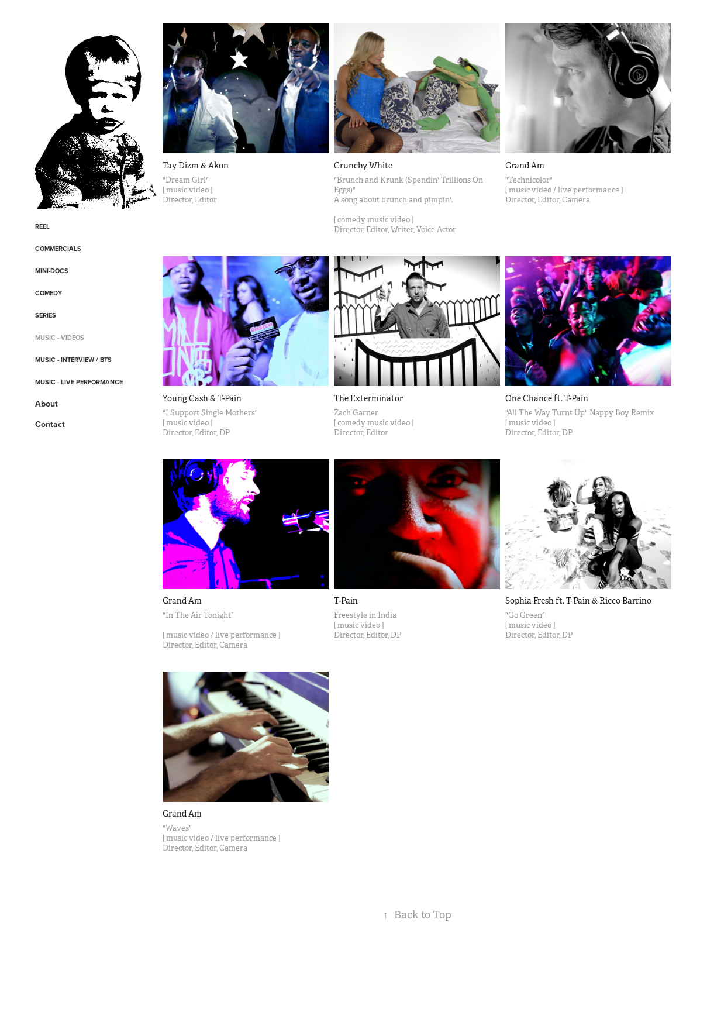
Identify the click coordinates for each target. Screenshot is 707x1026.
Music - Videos (59, 337)
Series (45, 315)
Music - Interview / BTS (73, 359)
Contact (50, 424)
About (46, 403)
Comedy (48, 293)
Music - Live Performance (79, 382)
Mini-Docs (51, 271)
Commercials (58, 248)
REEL (42, 226)
